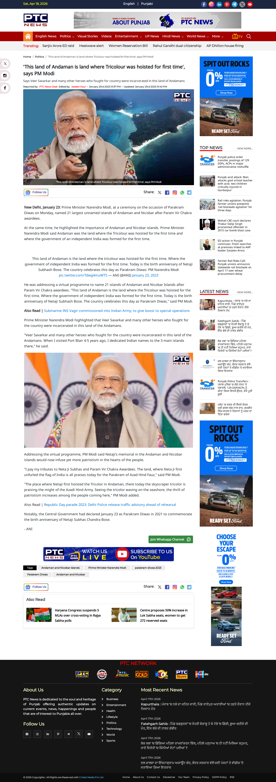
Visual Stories (87, 36)
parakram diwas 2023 (148, 567)
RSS (232, 777)
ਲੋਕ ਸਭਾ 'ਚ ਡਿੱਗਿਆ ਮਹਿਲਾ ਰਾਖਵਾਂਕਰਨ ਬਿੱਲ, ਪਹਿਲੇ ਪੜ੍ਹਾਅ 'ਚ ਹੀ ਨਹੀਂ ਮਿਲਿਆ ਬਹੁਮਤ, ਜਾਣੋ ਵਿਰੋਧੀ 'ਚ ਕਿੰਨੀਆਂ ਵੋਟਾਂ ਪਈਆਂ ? (235, 346)
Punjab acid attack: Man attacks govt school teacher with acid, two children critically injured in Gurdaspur (235, 183)
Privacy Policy (201, 777)
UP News (152, 36)
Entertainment (128, 36)
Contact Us (153, 777)
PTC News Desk (48, 86)
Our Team (184, 777)
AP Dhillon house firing (225, 46)
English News (45, 36)
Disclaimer (169, 777)
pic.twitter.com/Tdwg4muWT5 (83, 275)
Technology (112, 728)
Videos (106, 36)
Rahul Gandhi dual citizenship (177, 46)
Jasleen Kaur (78, 86)
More (217, 36)
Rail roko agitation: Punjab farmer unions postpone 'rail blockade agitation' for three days (235, 205)
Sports (108, 740)
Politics (67, 36)
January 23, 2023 (145, 275)
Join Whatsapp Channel (171, 539)
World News (198, 36)
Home (27, 56)
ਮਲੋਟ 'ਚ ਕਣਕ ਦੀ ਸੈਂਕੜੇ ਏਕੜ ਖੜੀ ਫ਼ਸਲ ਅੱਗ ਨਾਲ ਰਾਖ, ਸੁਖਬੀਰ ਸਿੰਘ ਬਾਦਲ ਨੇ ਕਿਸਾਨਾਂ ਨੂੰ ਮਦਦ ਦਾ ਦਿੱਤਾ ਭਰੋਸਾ (235, 409)
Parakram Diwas (37, 574)
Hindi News (172, 36)
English (129, 4)
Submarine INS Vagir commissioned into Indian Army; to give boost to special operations (117, 310)
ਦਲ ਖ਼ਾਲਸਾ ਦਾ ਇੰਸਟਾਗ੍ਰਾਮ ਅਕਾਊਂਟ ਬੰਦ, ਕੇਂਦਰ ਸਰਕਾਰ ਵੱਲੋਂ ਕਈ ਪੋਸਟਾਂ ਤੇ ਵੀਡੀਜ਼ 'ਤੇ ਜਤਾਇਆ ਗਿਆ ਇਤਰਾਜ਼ (235, 366)
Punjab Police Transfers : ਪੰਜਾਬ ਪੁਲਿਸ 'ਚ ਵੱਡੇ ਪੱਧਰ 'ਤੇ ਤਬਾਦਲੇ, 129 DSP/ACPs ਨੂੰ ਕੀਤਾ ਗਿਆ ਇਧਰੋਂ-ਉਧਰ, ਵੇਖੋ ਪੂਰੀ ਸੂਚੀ (235, 387)
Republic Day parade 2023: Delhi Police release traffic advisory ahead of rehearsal (110, 504)
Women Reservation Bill (128, 46)
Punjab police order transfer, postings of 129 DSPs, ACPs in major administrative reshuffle (233, 162)
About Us (138, 777)
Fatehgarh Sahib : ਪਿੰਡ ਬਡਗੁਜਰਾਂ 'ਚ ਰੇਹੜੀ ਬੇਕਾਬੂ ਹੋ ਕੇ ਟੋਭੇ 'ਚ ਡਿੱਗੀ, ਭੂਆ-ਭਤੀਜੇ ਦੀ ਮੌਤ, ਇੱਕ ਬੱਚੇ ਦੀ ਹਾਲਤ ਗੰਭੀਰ (235, 325)
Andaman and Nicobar (70, 574)
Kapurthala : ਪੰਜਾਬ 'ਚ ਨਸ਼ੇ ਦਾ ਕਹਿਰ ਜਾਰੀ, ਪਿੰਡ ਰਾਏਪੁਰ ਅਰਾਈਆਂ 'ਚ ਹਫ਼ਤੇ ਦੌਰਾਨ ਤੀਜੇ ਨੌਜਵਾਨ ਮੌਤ (234, 305)
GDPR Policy (219, 777)
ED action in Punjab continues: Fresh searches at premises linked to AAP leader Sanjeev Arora (234, 245)
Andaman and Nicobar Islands (60, 567)
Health (108, 711)
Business (110, 699)
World (108, 734)
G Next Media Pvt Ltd (91, 777)
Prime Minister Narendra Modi (107, 567)
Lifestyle (109, 717)
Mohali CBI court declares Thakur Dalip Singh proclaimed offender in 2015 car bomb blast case (234, 225)
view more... (245, 148)
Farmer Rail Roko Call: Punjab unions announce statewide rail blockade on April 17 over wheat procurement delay (234, 267)
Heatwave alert (91, 46)
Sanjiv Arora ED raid (58, 46)
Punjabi (147, 4)
